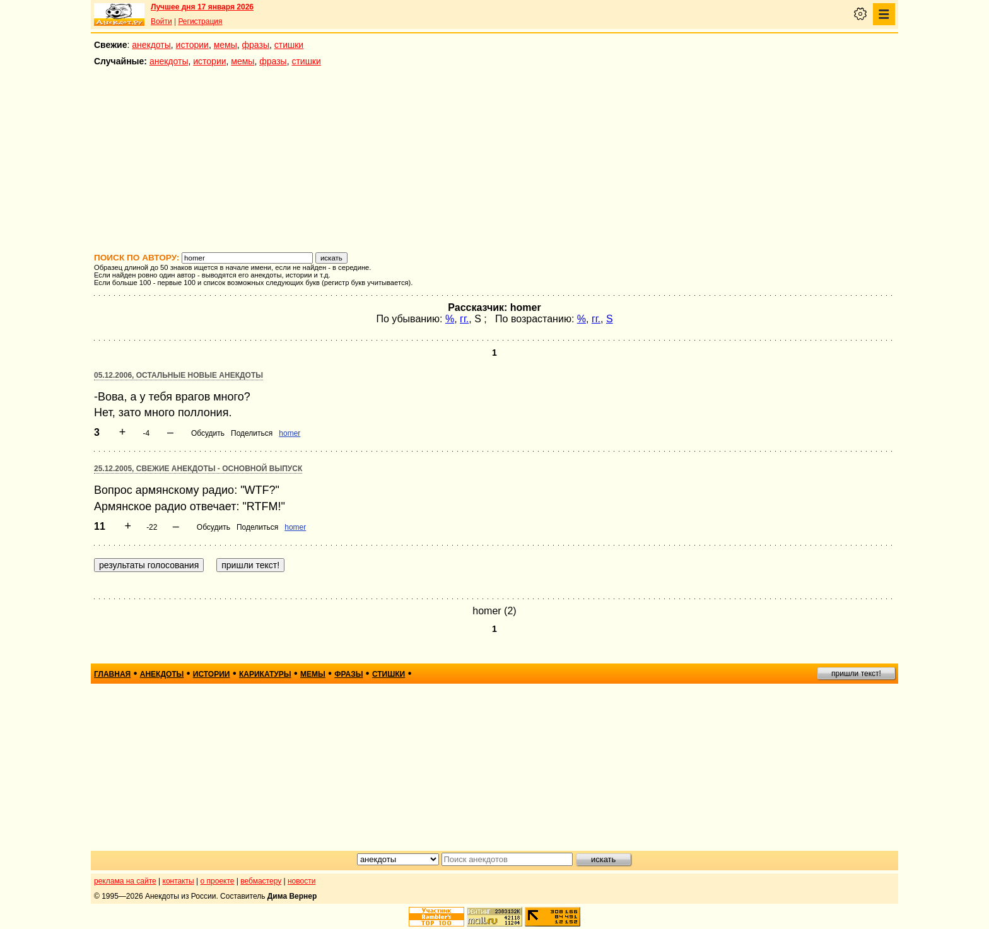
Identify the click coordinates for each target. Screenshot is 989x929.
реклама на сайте (125, 881)
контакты (178, 881)
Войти (161, 21)
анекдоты (151, 45)
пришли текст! (856, 673)
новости (301, 881)
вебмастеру (260, 881)
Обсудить (208, 433)
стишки (288, 45)
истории (192, 45)
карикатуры (265, 674)
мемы (225, 45)
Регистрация (200, 21)
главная (112, 674)
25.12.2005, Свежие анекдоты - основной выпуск (198, 468)
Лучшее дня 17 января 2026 (202, 7)
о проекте (218, 881)
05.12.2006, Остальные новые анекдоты (178, 375)
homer (289, 433)
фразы (255, 45)
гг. (464, 318)
